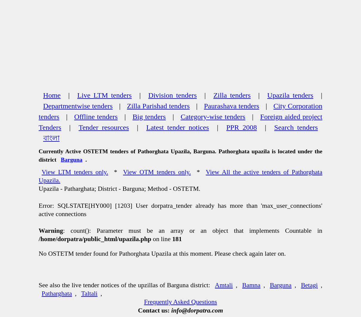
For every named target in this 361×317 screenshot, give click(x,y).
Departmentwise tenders (78, 106)
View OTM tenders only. (157, 172)
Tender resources (103, 127)
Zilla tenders (232, 95)
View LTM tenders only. (75, 172)
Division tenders (172, 95)
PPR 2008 (241, 127)
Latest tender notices (177, 127)
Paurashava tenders (231, 106)
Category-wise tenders (213, 117)
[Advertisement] (181, 44)
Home (52, 95)
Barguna (71, 160)
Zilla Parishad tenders (158, 106)
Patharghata (57, 293)
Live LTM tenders (104, 95)
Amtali (224, 285)
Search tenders (296, 127)
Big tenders (149, 117)
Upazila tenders (290, 95)
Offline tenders (96, 117)
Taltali (89, 293)
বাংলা (51, 138)
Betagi (309, 285)
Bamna (251, 285)
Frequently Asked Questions (180, 301)
